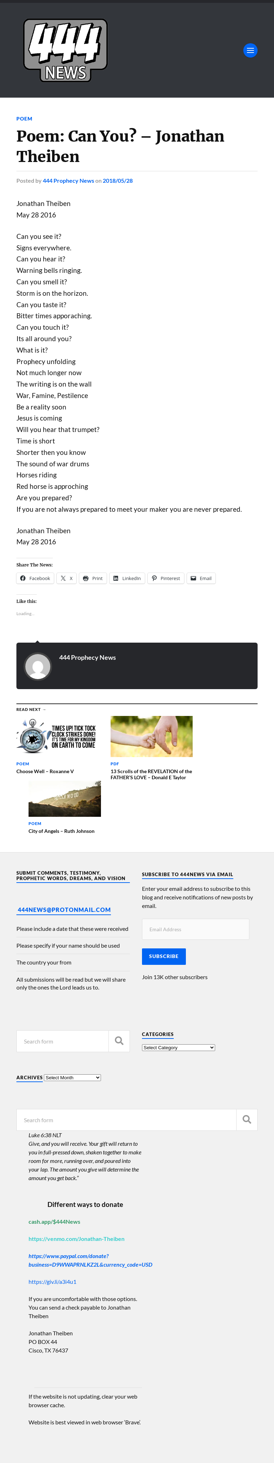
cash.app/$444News (54, 1168)
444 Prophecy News (68, 180)
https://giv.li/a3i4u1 (52, 1229)
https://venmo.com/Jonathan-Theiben (77, 1186)
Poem (24, 119)
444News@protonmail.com (64, 857)
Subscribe (164, 904)
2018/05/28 (118, 180)
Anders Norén (60, 1449)
